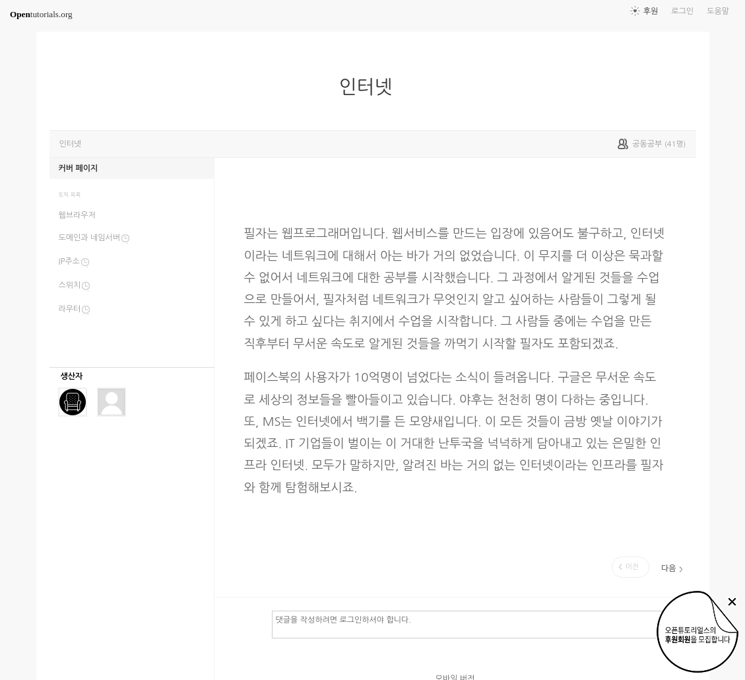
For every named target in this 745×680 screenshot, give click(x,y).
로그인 (682, 11)
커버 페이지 (78, 168)
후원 (651, 11)
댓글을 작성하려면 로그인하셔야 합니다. (478, 623)
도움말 (718, 11)
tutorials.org (41, 14)
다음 (668, 568)
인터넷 (371, 87)
